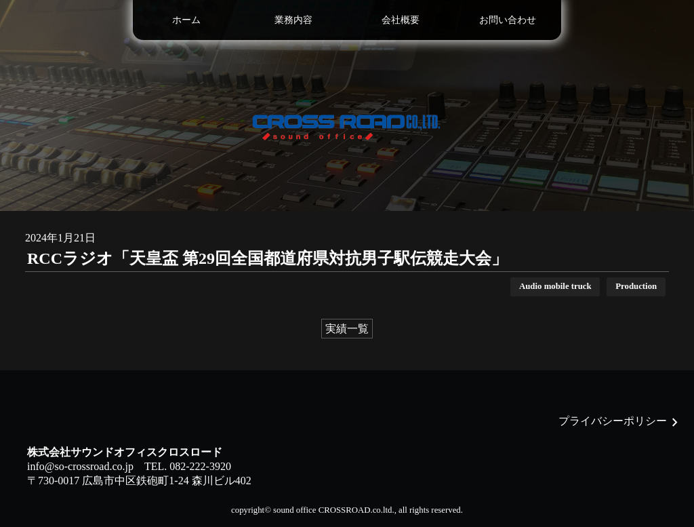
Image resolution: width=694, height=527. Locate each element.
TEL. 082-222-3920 (187, 466)
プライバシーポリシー (612, 421)
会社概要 (401, 19)
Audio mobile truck (555, 286)
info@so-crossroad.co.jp (80, 466)
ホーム (186, 19)
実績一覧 (347, 328)
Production (636, 286)
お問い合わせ (507, 19)
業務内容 (293, 19)
